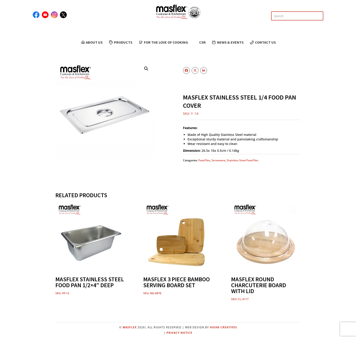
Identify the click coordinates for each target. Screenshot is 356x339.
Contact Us (262, 42)
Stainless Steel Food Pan (242, 160)
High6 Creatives (223, 327)
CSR (200, 42)
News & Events (227, 42)
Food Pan (204, 160)
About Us (91, 42)
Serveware (218, 160)
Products (120, 42)
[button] (146, 69)
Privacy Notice (179, 333)
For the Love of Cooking (163, 42)
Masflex (130, 327)
